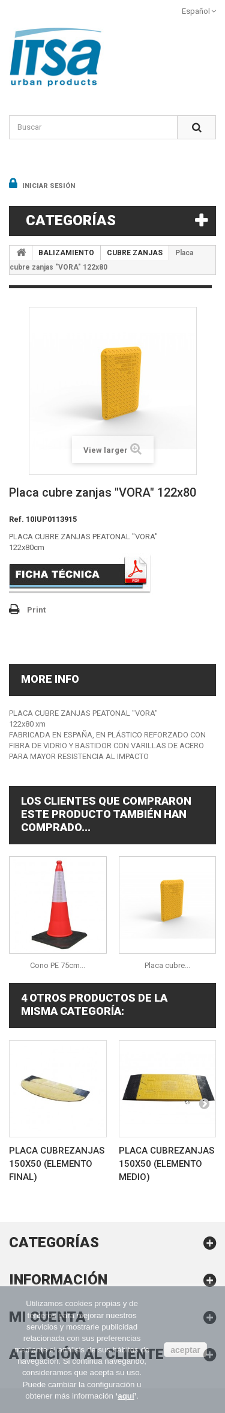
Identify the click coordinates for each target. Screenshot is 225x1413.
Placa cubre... (167, 965)
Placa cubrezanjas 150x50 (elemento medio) (166, 1163)
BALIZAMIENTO (66, 253)
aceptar (185, 1350)
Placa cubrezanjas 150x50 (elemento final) (56, 1163)
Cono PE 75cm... (57, 965)
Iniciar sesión (47, 186)
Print (36, 609)
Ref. (16, 519)
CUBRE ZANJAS (135, 253)
